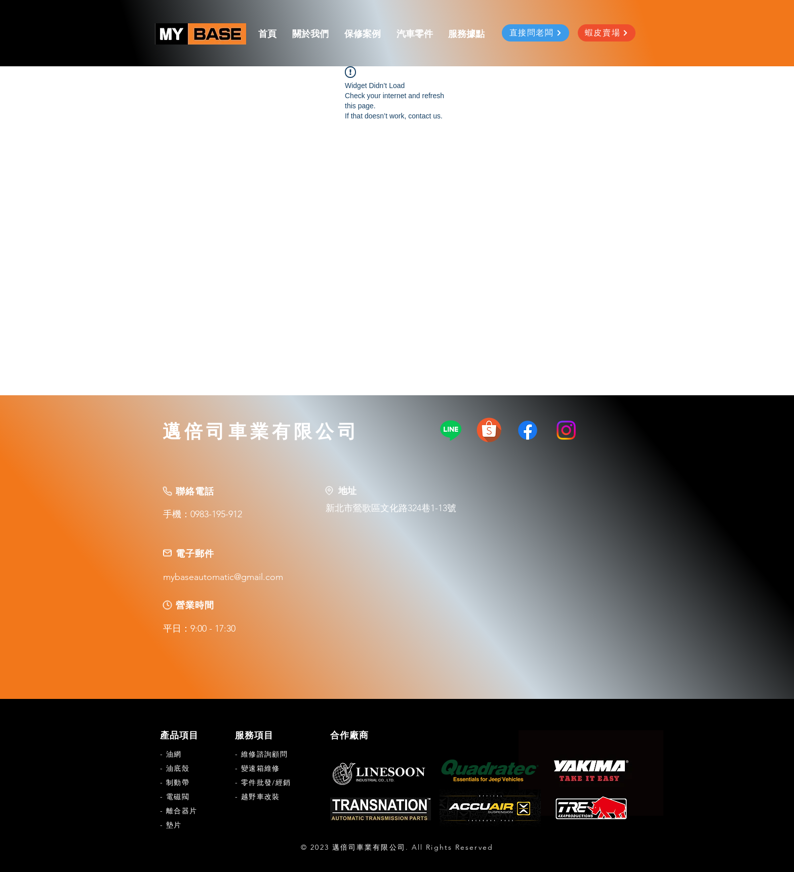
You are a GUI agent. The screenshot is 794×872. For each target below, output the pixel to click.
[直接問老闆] (535, 32)
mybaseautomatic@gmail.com (223, 577)
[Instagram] (566, 430)
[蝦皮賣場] (607, 32)
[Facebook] (527, 430)
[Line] (450, 430)
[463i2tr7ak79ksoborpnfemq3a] (489, 430)
